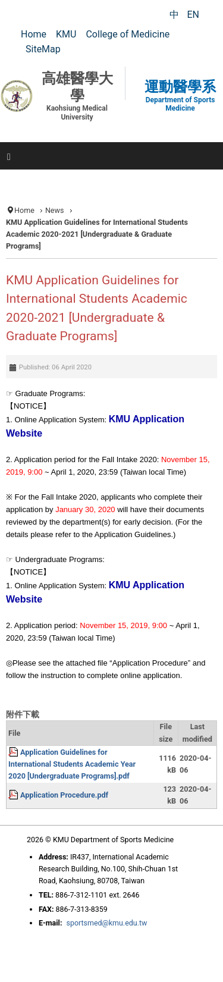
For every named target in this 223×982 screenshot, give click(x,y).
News (54, 210)
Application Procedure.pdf (64, 794)
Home (24, 210)
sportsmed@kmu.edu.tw (106, 922)
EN (193, 14)
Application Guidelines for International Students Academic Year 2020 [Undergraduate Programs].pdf (72, 764)
